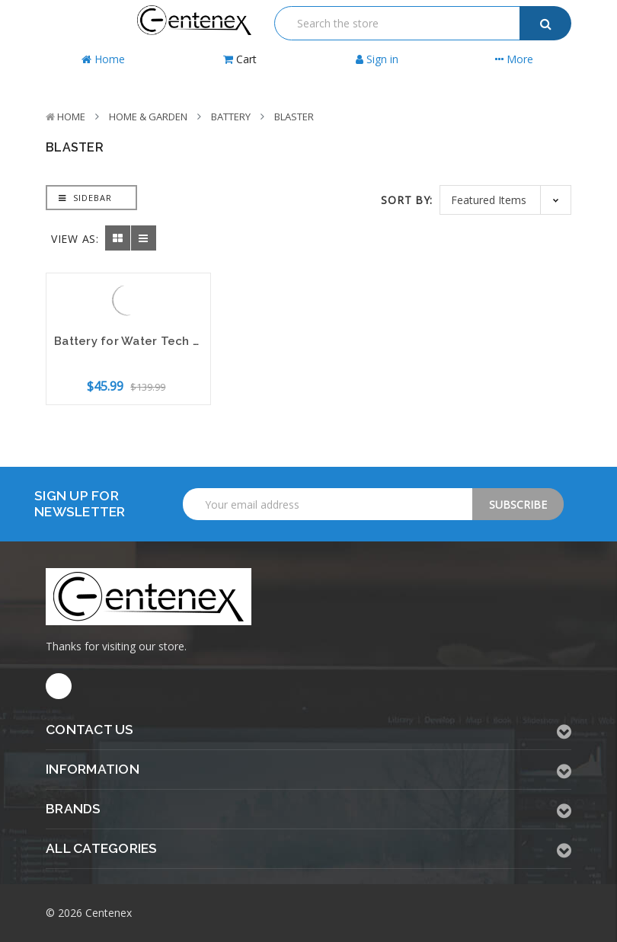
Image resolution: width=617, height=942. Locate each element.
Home (71, 116)
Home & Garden (148, 116)
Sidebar (85, 197)
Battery (231, 116)
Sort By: (407, 200)
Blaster (294, 116)
